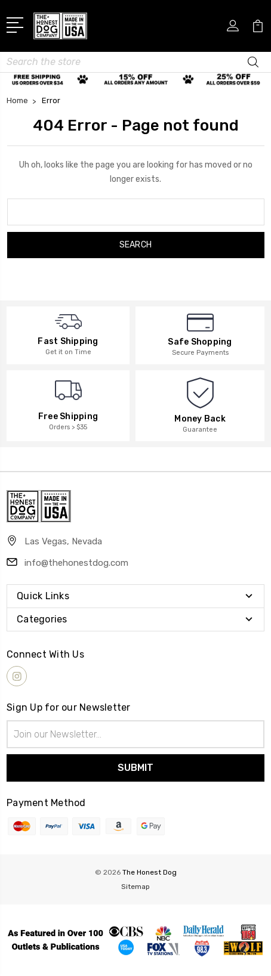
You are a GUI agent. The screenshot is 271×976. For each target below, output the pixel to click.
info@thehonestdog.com (76, 562)
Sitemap (135, 886)
